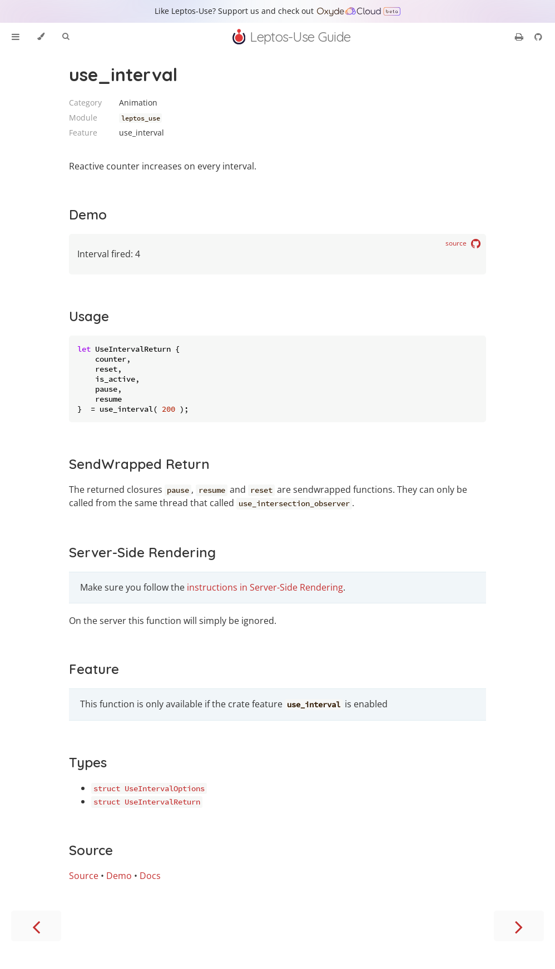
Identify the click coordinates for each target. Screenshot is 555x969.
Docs (150, 876)
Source (91, 850)
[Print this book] (520, 37)
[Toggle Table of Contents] (15, 37)
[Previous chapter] (36, 926)
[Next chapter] (519, 926)
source (462, 243)
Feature (94, 669)
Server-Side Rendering (142, 552)
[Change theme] (40, 37)
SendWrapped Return (139, 464)
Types (88, 762)
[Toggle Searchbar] (65, 37)
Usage (89, 316)
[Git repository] (538, 37)
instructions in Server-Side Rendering (265, 587)
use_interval (123, 74)
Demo (88, 214)
